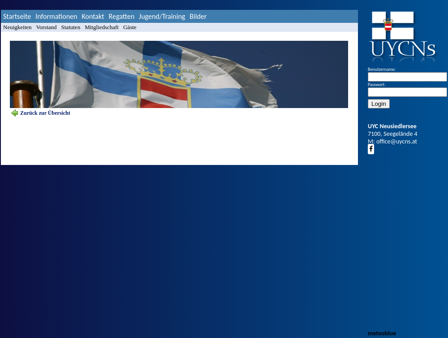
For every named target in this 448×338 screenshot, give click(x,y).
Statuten (71, 27)
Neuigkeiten (17, 27)
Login (378, 103)
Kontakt (93, 16)
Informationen (56, 16)
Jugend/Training (162, 16)
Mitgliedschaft (102, 27)
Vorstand (46, 27)
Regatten (121, 16)
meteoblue (382, 333)
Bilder (198, 16)
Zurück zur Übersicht (45, 113)
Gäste (130, 27)
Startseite (17, 16)
